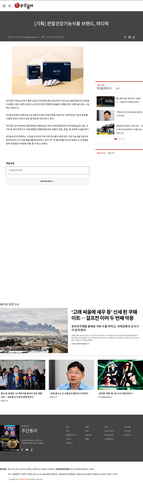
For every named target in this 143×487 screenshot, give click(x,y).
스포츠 (68, 439)
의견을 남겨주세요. (16, 170)
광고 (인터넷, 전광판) (24, 469)
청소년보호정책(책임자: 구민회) (82, 469)
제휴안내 (36, 469)
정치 (67, 427)
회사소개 (11, 469)
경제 (87, 427)
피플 (87, 439)
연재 (106, 427)
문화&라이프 (71, 435)
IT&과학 (88, 435)
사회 (67, 431)
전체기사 (69, 443)
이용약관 (51, 469)
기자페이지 (108, 439)
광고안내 (127, 435)
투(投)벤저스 (104, 88)
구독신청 (127, 431)
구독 (117, 88)
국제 (87, 431)
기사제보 (127, 427)
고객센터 (43, 469)
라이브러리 (108, 435)
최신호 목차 (109, 431)
